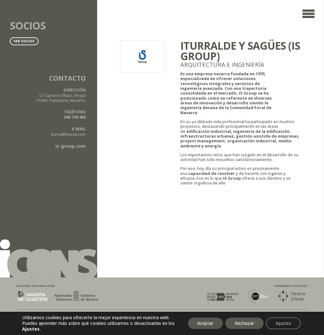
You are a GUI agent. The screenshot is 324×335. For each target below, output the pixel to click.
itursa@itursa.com (68, 134)
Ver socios (24, 41)
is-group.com (70, 146)
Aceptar (205, 323)
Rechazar (244, 323)
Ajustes (283, 323)
